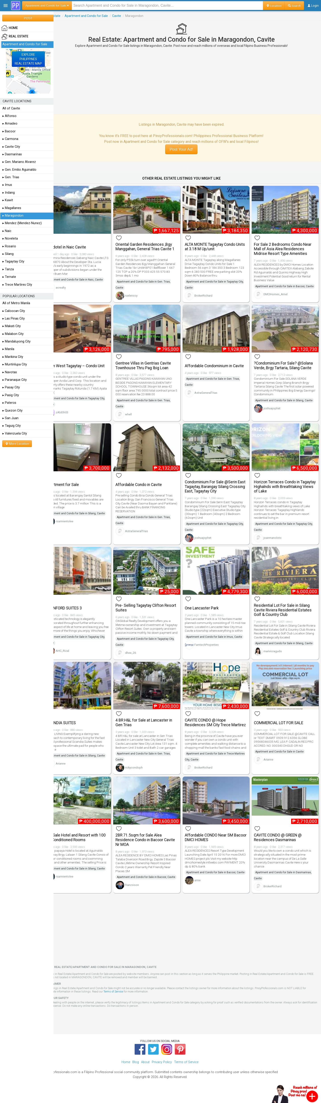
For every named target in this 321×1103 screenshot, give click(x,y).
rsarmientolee (76, 525)
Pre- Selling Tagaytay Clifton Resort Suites (148, 604)
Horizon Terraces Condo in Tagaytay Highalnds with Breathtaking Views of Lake (280, 485)
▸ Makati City (11, 326)
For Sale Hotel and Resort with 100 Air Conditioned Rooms (87, 842)
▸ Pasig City (10, 395)
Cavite (128, 16)
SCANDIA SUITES (73, 722)
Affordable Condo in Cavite (147, 483)
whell (137, 414)
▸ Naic (6, 231)
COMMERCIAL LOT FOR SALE (281, 722)
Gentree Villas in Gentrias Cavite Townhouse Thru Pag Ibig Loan (152, 366)
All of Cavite (11, 108)
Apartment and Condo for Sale (98, 16)
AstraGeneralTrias (211, 393)
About (145, 1072)
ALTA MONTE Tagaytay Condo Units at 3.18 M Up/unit (216, 244)
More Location (17, 443)
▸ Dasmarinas (12, 154)
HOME (9, 28)
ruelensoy (140, 293)
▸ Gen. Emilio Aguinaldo (19, 170)
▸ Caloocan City (13, 311)
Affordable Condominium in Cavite (220, 366)
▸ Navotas (9, 372)
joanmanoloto (276, 536)
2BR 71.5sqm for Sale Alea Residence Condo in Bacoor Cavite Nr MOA (154, 845)
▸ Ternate (9, 277)
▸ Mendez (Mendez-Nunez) (22, 223)
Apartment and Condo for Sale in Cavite (282, 754)
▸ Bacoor (9, 131)
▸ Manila (8, 349)
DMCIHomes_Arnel (279, 298)
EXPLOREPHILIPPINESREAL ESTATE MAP (28, 59)
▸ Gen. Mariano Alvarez (19, 162)
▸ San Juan (10, 418)
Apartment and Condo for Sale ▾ (47, 5)
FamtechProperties (212, 644)
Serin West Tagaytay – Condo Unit (87, 366)
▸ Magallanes (11, 208)
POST (28, 18)
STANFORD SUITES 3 (76, 604)
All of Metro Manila (16, 303)
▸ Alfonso (9, 116)
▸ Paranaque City (14, 380)
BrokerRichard (209, 293)
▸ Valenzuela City (14, 433)
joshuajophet (275, 414)
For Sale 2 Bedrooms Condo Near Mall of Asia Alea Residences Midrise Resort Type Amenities (286, 247)
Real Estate (64, 16)
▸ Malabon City (13, 334)
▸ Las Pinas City (13, 318)
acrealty (73, 285)
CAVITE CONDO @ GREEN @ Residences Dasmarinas (281, 842)
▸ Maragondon (12, 215)
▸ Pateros (9, 403)
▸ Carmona (10, 139)
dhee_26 (139, 652)
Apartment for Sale (74, 483)
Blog (135, 1072)
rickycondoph (143, 770)
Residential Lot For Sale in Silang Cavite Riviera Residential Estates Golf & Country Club (286, 606)
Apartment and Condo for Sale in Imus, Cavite (220, 636)
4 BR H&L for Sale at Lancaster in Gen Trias (152, 721)
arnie (203, 891)
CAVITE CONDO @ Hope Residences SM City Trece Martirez (213, 724)
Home (125, 1072)
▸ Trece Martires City (17, 285)
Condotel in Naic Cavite (78, 245)
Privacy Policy (162, 1072)
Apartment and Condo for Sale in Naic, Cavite (87, 277)
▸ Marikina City (12, 357)
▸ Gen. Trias (10, 177)
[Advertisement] (187, 81)
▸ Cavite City (11, 147)
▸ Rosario (9, 246)
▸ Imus (7, 185)
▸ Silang (8, 254)
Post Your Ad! (187, 149)
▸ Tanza (8, 269)
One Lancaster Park (207, 604)
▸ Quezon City (12, 410)
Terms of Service (125, 1001)
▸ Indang (8, 193)
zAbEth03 (74, 412)
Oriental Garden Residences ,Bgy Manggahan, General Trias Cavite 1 (153, 244)
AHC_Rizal (74, 650)
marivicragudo (276, 653)
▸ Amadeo (9, 123)
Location (274, 5)
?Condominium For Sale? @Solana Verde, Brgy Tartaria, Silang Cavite (286, 366)
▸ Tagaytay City (13, 261)
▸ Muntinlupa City (14, 364)
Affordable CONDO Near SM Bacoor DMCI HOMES (215, 842)
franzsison (141, 896)
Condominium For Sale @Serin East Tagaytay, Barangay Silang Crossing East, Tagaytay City (217, 485)
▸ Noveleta (10, 238)
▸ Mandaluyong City (16, 341)
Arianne (72, 768)
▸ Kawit (7, 200)
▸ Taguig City (11, 426)
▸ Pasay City (11, 387)
